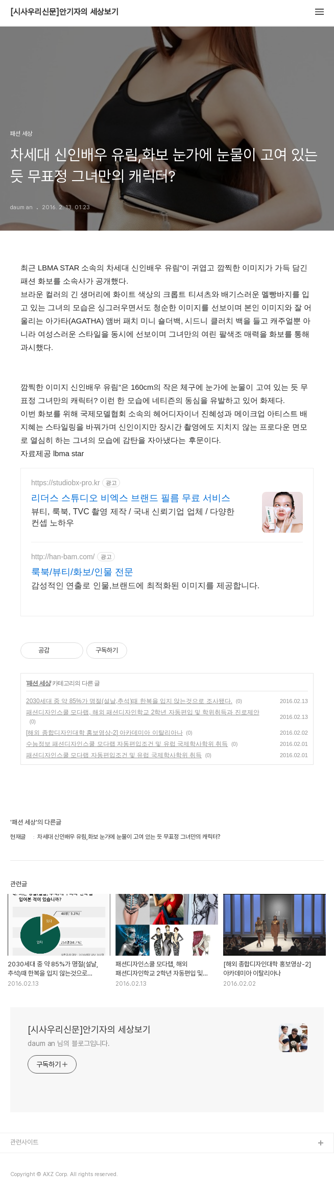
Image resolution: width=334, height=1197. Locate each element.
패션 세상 (38, 683)
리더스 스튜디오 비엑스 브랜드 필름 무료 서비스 (130, 498)
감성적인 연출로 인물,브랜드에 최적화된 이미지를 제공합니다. (145, 585)
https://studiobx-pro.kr (65, 483)
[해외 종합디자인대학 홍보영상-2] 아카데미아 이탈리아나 (104, 732)
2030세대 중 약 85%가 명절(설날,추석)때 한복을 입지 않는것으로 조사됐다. (129, 701)
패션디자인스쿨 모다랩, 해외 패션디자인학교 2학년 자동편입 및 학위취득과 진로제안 (142, 712)
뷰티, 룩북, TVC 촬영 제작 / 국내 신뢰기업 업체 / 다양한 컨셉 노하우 (132, 517)
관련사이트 (24, 1142)
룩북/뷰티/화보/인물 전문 (82, 572)
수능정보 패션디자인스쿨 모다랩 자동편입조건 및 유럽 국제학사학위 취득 (127, 743)
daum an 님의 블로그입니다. (69, 1043)
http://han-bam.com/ (63, 557)
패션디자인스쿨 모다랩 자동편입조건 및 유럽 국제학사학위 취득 (114, 755)
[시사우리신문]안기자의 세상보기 (64, 12)
